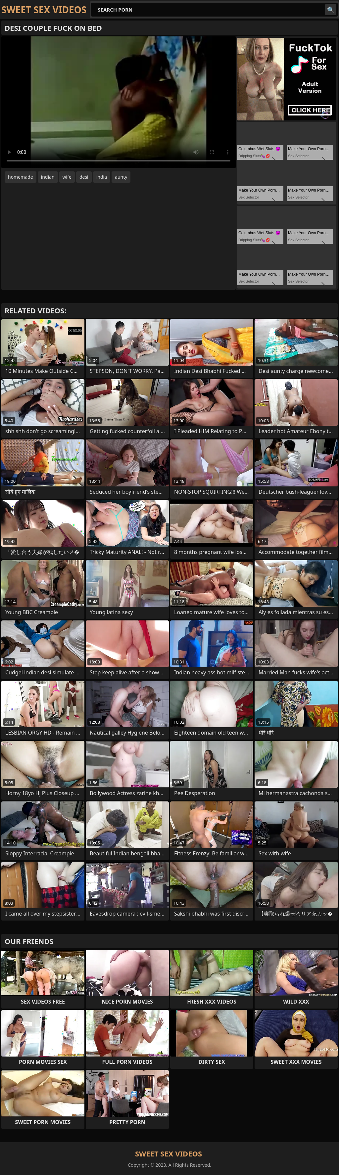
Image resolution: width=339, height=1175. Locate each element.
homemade (20, 177)
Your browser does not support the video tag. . (118, 102)
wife (67, 177)
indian (48, 177)
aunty (121, 177)
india (101, 177)
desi (83, 177)
